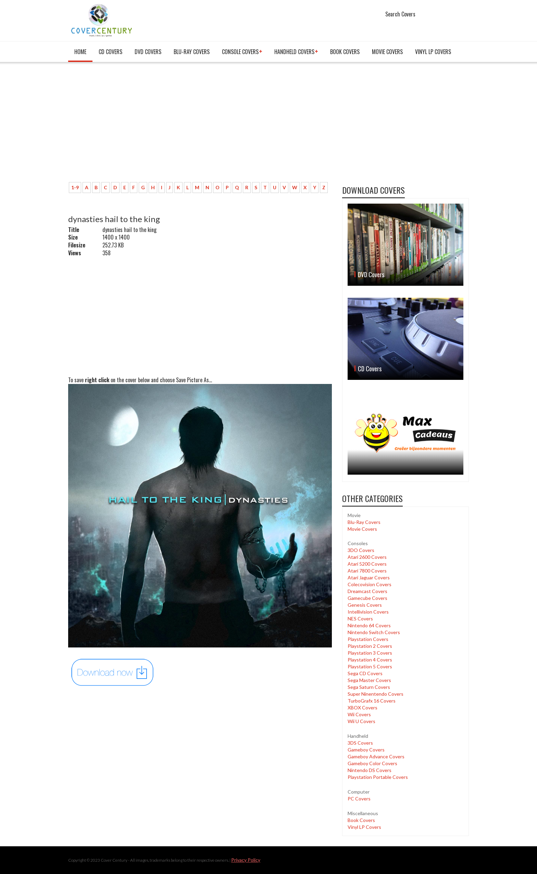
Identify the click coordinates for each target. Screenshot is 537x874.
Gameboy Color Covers (372, 763)
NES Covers (360, 618)
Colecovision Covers (369, 584)
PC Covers (359, 798)
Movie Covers (387, 52)
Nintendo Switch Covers (374, 632)
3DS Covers (360, 743)
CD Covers (110, 52)
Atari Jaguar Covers (369, 577)
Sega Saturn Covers (369, 687)
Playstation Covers (368, 639)
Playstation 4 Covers (370, 660)
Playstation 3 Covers (370, 653)
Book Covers (345, 52)
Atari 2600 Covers (367, 557)
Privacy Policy (245, 860)
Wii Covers (359, 714)
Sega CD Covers (365, 673)
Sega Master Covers (369, 680)
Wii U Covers (361, 721)
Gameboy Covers (366, 750)
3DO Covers (361, 550)
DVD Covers (148, 52)
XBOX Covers (362, 707)
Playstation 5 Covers (370, 666)
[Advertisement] (200, 125)
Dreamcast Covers (367, 591)
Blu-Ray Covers (192, 52)
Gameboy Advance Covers (376, 756)
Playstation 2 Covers (370, 646)
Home (80, 52)
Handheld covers (294, 52)
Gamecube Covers (367, 598)
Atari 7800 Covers (367, 571)
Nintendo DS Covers (369, 770)
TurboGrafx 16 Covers (372, 701)
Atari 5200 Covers (367, 564)
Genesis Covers (365, 605)
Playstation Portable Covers (378, 777)
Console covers (240, 52)
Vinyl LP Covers (433, 52)
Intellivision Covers (368, 612)
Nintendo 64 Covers (369, 625)
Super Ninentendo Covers (375, 694)
